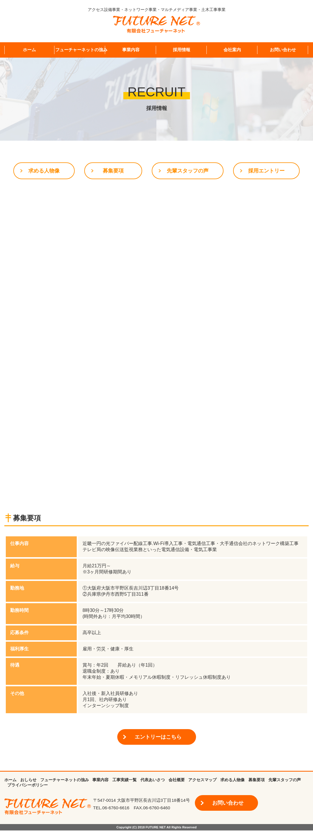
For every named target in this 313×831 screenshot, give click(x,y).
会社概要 (177, 780)
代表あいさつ (152, 780)
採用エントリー (266, 171)
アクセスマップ (202, 780)
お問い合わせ (283, 49)
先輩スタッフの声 (187, 171)
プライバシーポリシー (27, 785)
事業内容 (131, 49)
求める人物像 (44, 171)
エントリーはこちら (158, 737)
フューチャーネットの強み (81, 49)
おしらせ (28, 780)
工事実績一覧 (124, 780)
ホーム (29, 49)
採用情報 (181, 49)
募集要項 (113, 171)
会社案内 (232, 49)
